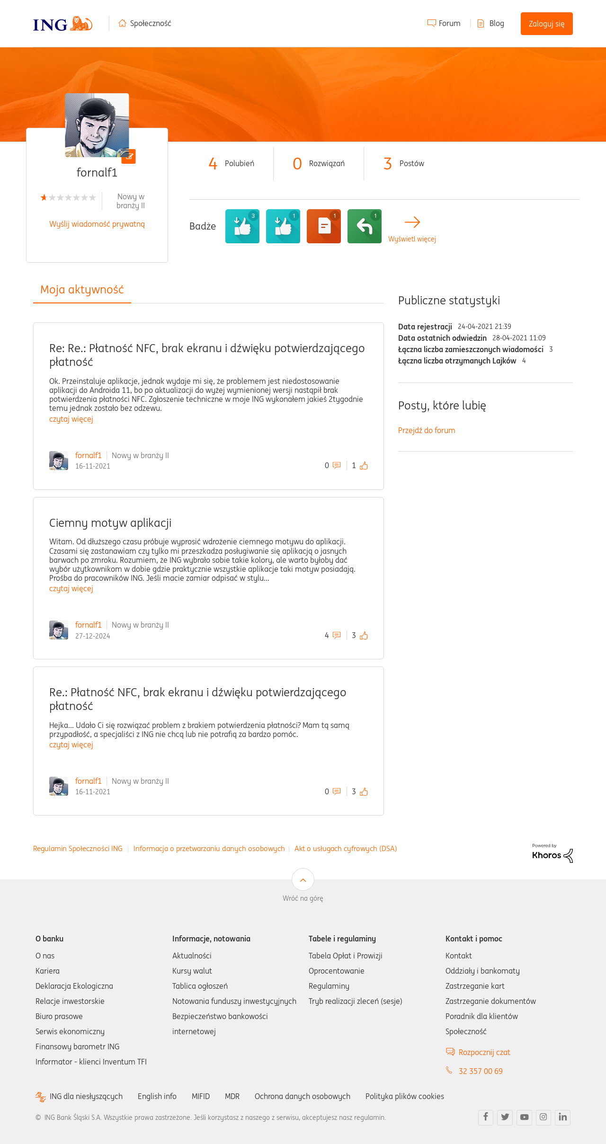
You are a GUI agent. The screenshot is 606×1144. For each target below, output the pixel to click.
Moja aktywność (82, 289)
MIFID (201, 1096)
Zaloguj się (547, 23)
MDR (232, 1096)
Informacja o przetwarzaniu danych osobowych (209, 848)
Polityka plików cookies (404, 1096)
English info (157, 1096)
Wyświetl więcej (412, 239)
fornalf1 (88, 455)
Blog (497, 23)
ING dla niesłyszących (86, 1096)
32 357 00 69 (481, 1071)
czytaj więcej (71, 419)
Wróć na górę (303, 898)
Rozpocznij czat (484, 1052)
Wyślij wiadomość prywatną (97, 224)
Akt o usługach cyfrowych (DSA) (345, 848)
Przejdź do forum (426, 430)
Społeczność (150, 23)
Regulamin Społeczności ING (78, 848)
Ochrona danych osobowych (302, 1096)
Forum (450, 23)
